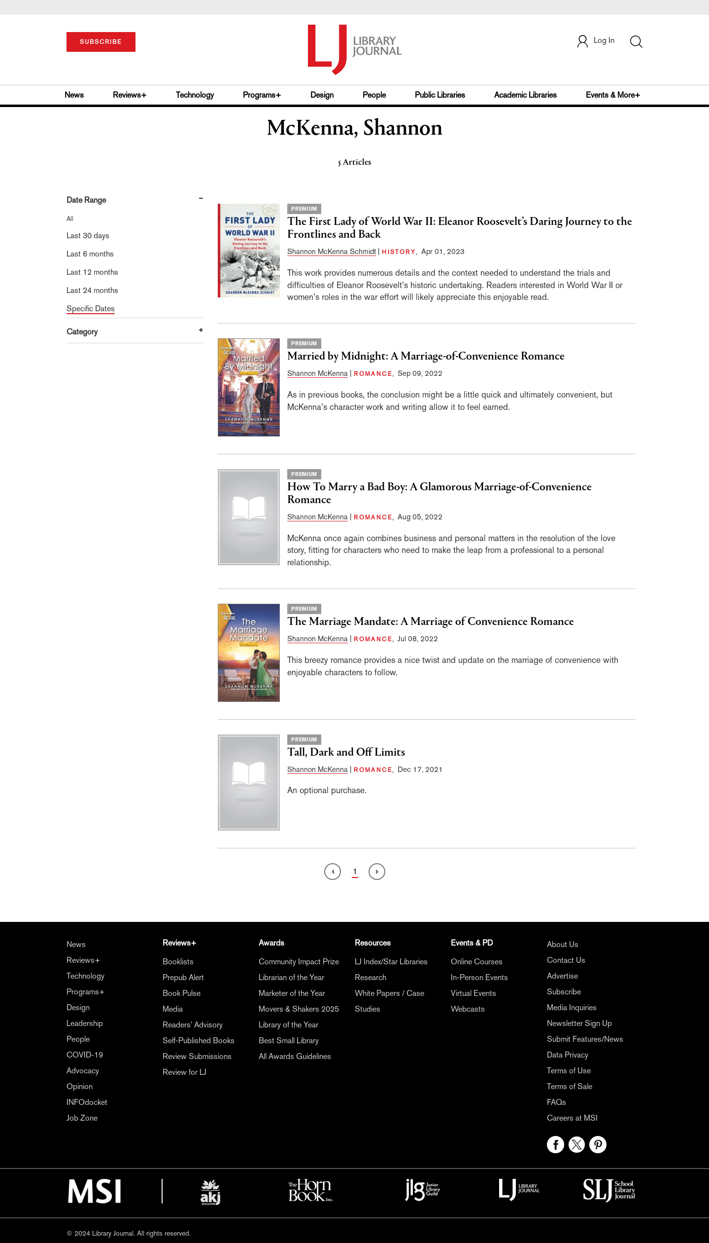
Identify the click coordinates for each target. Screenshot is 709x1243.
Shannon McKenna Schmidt (331, 251)
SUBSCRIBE (101, 41)
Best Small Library (289, 1040)
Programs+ (262, 95)
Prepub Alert (183, 977)
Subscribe (564, 991)
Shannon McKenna (317, 373)
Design (322, 95)
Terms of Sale (569, 1086)
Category (82, 331)
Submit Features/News (585, 1039)
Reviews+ (130, 95)
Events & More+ (613, 95)
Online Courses (477, 961)
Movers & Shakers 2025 (299, 1009)
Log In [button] (595, 40)
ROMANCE (373, 373)
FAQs (556, 1102)
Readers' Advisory (193, 1024)
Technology (195, 95)
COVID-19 (85, 1055)
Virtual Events (473, 993)
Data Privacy (567, 1055)
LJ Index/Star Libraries (391, 961)
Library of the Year (288, 1024)
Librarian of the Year (291, 977)
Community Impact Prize (299, 961)
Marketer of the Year (292, 993)
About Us (562, 944)
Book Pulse (182, 993)
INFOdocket (87, 1102)
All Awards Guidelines (295, 1056)
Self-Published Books (199, 1040)
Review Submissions (197, 1056)
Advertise (562, 976)
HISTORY (399, 252)
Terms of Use (569, 1070)
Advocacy (83, 1070)
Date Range (86, 200)
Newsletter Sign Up (579, 1023)
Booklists (178, 961)
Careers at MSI (572, 1118)
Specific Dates (91, 308)
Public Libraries (440, 95)
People (374, 95)
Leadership (85, 1023)
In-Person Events (479, 977)
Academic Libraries (525, 95)
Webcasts (468, 1009)
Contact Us (566, 960)
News (74, 95)
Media (173, 1009)
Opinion (80, 1086)
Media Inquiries (572, 1007)
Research (370, 977)
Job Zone (82, 1118)
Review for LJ (184, 1072)
